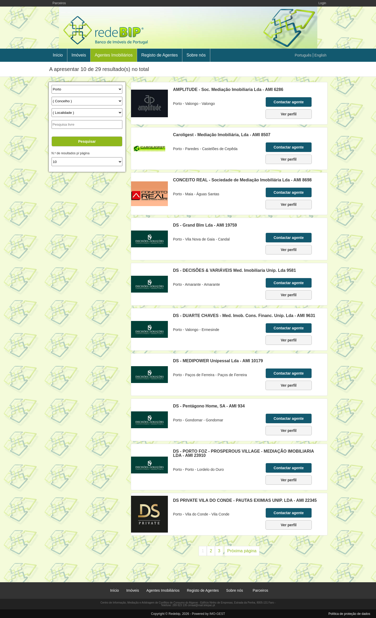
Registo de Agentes (159, 55)
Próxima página (242, 551)
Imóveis (79, 55)
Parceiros (59, 3)
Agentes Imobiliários (114, 55)
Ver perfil (289, 114)
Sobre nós (196, 55)
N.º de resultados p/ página (70, 153)
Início (58, 55)
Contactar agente (289, 102)
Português (303, 55)
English (320, 55)
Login (322, 3)
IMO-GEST (217, 614)
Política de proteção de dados (349, 614)
